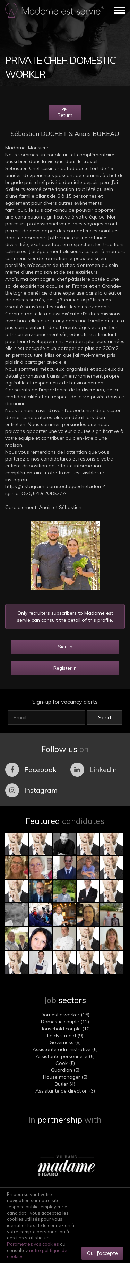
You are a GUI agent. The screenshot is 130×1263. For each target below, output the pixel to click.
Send (104, 717)
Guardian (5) (65, 1070)
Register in (65, 668)
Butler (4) (65, 1084)
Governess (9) (65, 1042)
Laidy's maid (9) (65, 1035)
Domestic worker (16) (65, 1015)
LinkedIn (93, 770)
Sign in (65, 646)
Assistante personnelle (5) (65, 1056)
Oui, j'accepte (102, 1253)
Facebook (31, 770)
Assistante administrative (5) (65, 1049)
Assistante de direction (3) (65, 1091)
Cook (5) (65, 1063)
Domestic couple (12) (65, 1022)
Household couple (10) (65, 1028)
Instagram (31, 790)
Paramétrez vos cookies (33, 1244)
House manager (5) (65, 1077)
